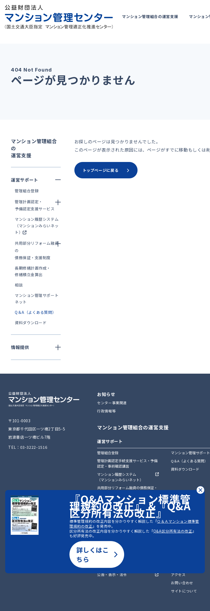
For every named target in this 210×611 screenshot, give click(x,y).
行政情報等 (106, 411)
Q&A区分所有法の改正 (172, 531)
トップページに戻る (106, 170)
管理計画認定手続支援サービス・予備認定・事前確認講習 (127, 463)
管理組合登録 (27, 190)
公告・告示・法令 (112, 574)
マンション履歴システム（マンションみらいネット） (37, 225)
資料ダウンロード (30, 322)
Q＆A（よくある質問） (35, 312)
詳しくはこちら (96, 554)
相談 (19, 285)
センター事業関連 (112, 402)
